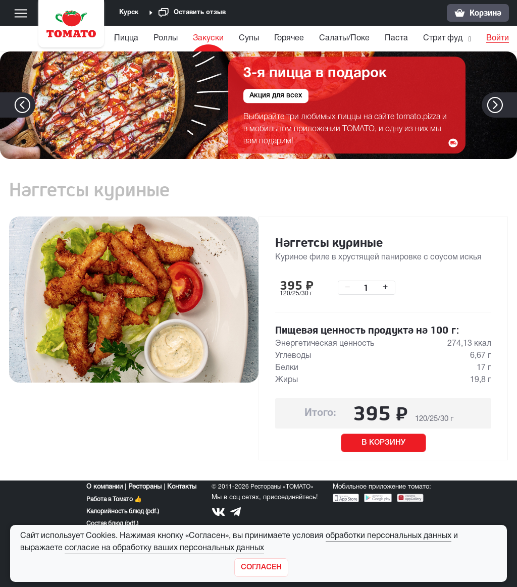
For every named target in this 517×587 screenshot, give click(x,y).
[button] (510, 105)
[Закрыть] (261, 567)
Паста (409, 38)
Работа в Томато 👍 (114, 499)
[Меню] (20, 13)
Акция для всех (275, 96)
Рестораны (145, 487)
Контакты (181, 487)
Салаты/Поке (357, 38)
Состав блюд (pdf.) (112, 523)
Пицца (139, 38)
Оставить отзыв (192, 13)
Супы (262, 38)
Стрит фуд (456, 38)
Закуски (221, 38)
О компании (104, 487)
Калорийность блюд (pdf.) (122, 511)
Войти (497, 38)
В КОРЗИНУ (383, 442)
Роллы (179, 38)
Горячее (302, 38)
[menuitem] (140, 40)
